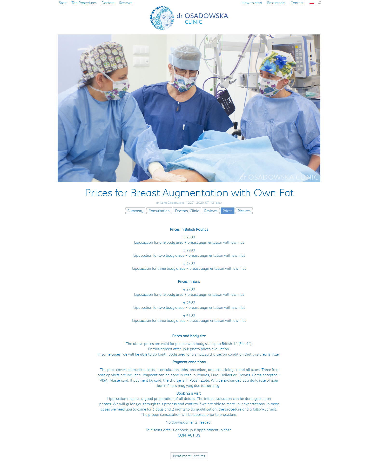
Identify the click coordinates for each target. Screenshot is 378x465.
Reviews (210, 210)
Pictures (244, 210)
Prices (227, 210)
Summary (135, 210)
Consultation (159, 210)
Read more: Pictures (189, 455)
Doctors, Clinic (187, 210)
